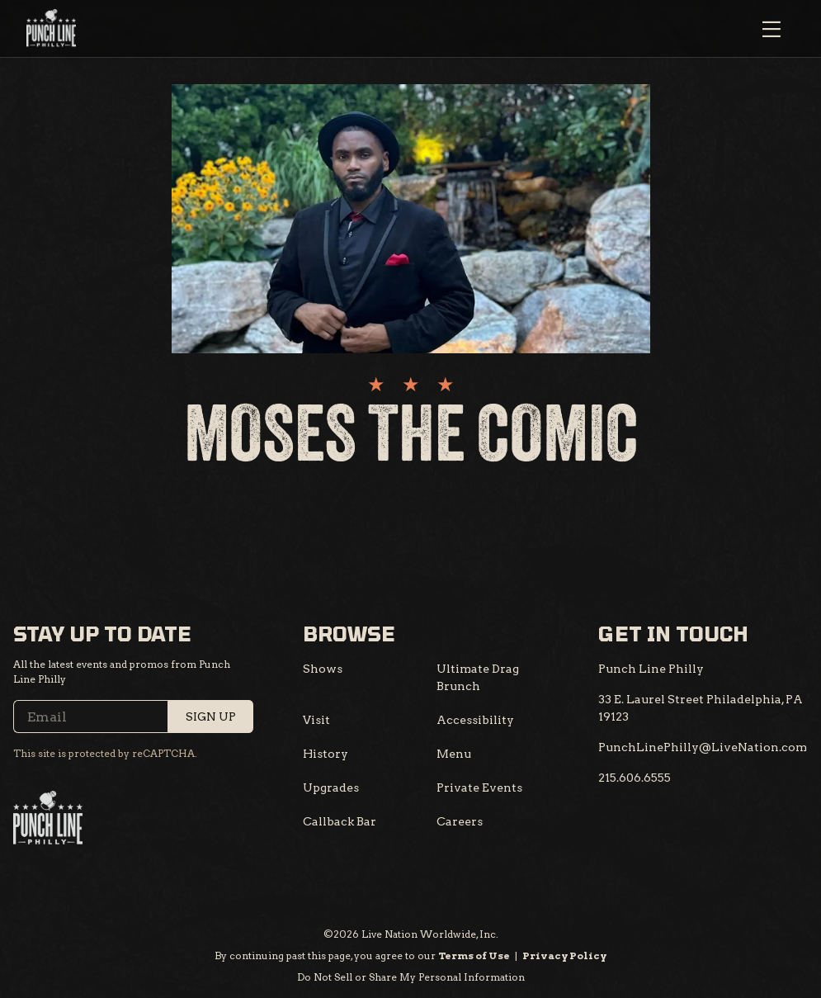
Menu (453, 753)
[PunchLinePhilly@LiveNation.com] (702, 747)
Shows (322, 668)
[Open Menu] (771, 29)
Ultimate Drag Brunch (477, 677)
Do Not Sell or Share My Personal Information (411, 977)
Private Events (479, 787)
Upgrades (331, 787)
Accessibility (475, 719)
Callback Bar (339, 821)
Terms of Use (474, 955)
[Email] (133, 716)
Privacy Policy (564, 955)
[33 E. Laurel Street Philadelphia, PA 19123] (703, 708)
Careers (459, 821)
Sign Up (211, 716)
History (325, 753)
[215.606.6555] (634, 778)
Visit (316, 719)
